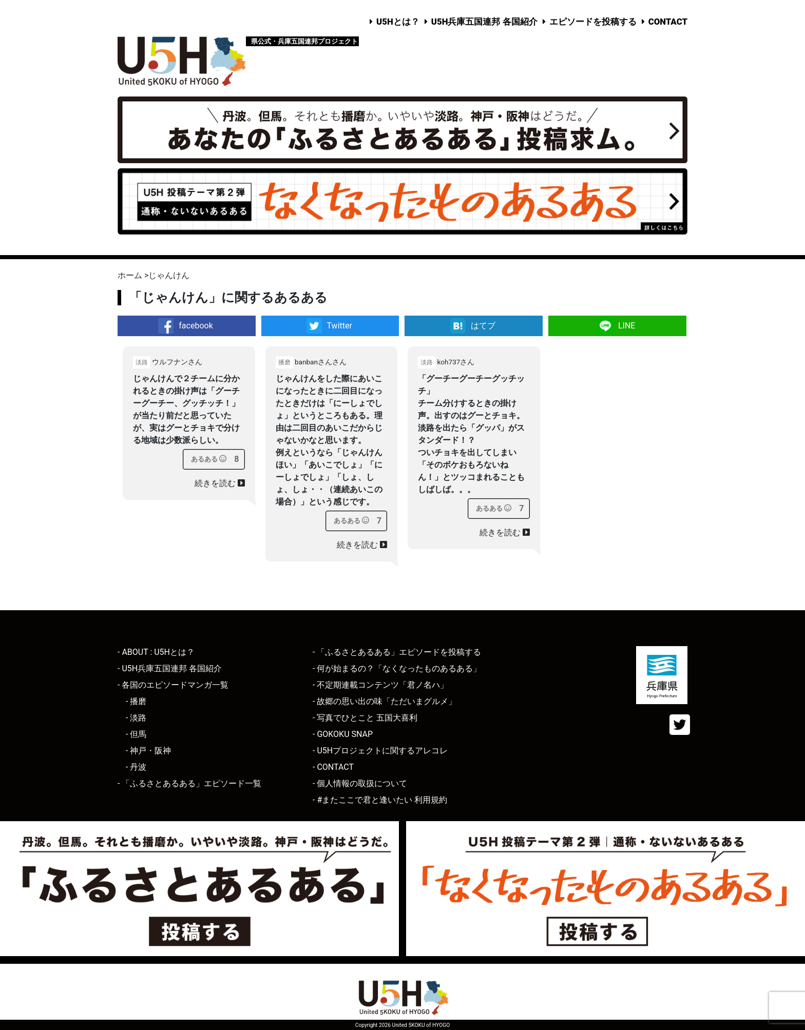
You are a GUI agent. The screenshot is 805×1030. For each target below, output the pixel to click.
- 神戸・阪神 (148, 750)
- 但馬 (136, 734)
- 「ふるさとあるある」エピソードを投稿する (397, 652)
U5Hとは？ (397, 21)
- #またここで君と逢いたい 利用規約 (380, 800)
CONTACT (667, 21)
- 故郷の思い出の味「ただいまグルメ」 (384, 701)
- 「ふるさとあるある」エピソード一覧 (189, 783)
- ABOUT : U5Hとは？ (156, 652)
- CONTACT (333, 767)
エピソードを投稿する (593, 21)
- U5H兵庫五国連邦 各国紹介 (170, 668)
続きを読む (220, 483)
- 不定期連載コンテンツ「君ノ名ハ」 (380, 685)
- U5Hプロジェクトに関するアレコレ (380, 750)
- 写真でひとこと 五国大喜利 (365, 718)
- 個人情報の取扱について (360, 783)
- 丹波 (136, 767)
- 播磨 (136, 701)
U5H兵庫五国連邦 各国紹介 (484, 21)
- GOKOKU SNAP (343, 734)
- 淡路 (136, 718)
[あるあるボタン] (209, 459)
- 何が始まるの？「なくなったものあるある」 (397, 668)
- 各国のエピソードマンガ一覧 (173, 685)
